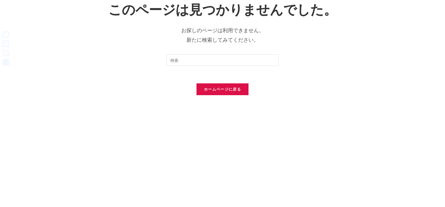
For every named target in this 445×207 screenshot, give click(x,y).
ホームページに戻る (222, 89)
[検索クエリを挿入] (223, 60)
